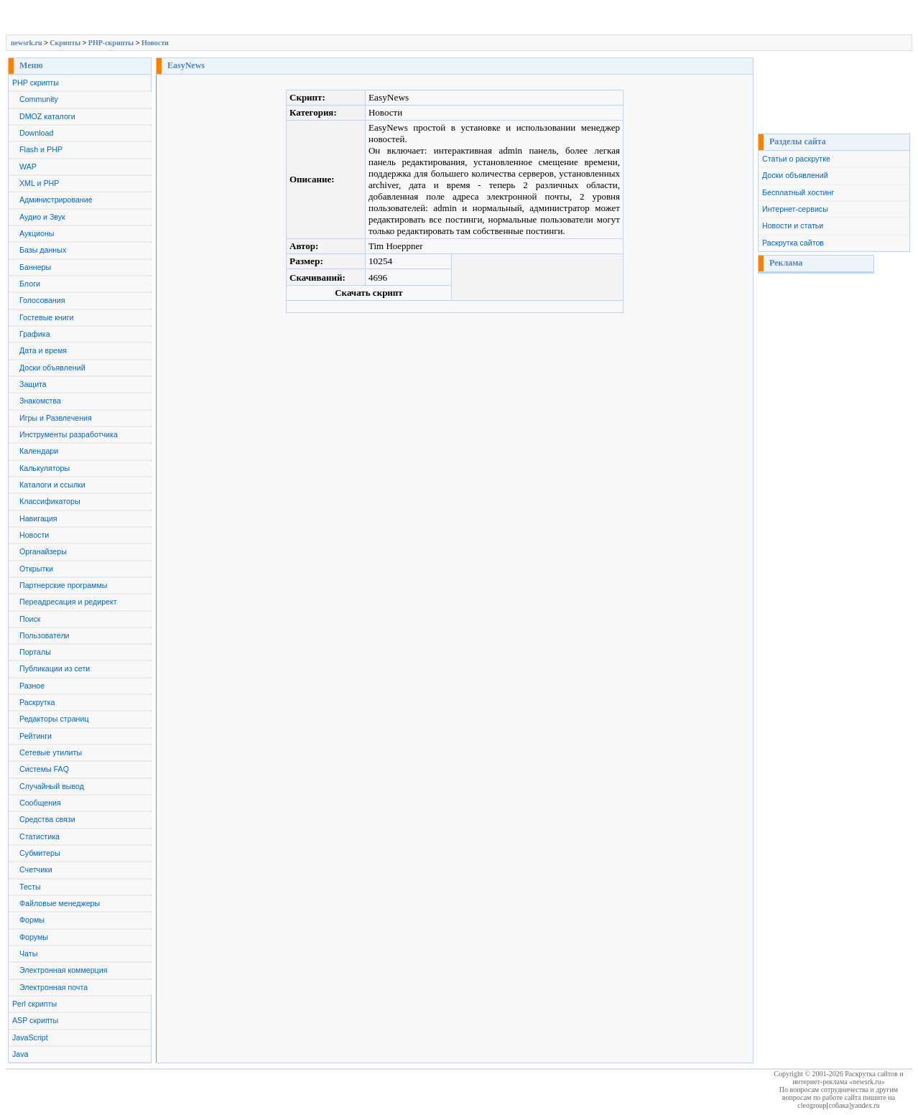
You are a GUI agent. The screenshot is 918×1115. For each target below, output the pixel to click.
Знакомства (40, 400)
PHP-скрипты (111, 43)
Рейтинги (35, 736)
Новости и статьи (792, 225)
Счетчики (35, 869)
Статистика (39, 836)
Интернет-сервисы (795, 209)
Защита (33, 384)
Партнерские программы (63, 585)
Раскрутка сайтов (793, 242)
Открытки (36, 568)
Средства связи (47, 819)
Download (36, 133)
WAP (28, 166)
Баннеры (35, 267)
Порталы (35, 652)
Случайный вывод (51, 786)
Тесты (30, 886)
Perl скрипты (34, 1003)
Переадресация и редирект (68, 601)
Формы (32, 919)
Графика (34, 334)
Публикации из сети (54, 668)
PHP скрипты (35, 82)
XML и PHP (39, 183)
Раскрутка (37, 702)
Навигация (38, 518)
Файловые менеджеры (59, 903)
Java (20, 1054)
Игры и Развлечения (55, 418)
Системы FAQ (44, 769)
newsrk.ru (26, 43)
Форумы (33, 937)
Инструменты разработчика (68, 434)
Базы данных (42, 250)
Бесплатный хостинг (798, 192)
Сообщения (40, 802)
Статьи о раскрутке (796, 158)
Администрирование (56, 199)
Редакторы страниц (54, 718)
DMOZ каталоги (47, 116)
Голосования (42, 300)
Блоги (29, 283)
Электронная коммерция (63, 970)
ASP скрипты (35, 1020)
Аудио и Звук (42, 217)
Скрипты (65, 43)
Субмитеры (39, 853)
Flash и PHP (40, 149)
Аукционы (37, 233)
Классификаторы (49, 501)
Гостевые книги (46, 317)
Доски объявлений (52, 367)
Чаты (28, 953)
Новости (155, 43)
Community (38, 99)
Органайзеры (43, 551)
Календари (38, 451)
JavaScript (30, 1037)
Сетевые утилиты (50, 752)
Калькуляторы (44, 468)
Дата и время (43, 350)
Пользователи (44, 635)
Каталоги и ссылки (52, 484)
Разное (32, 685)
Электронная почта (53, 987)
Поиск (30, 619)
